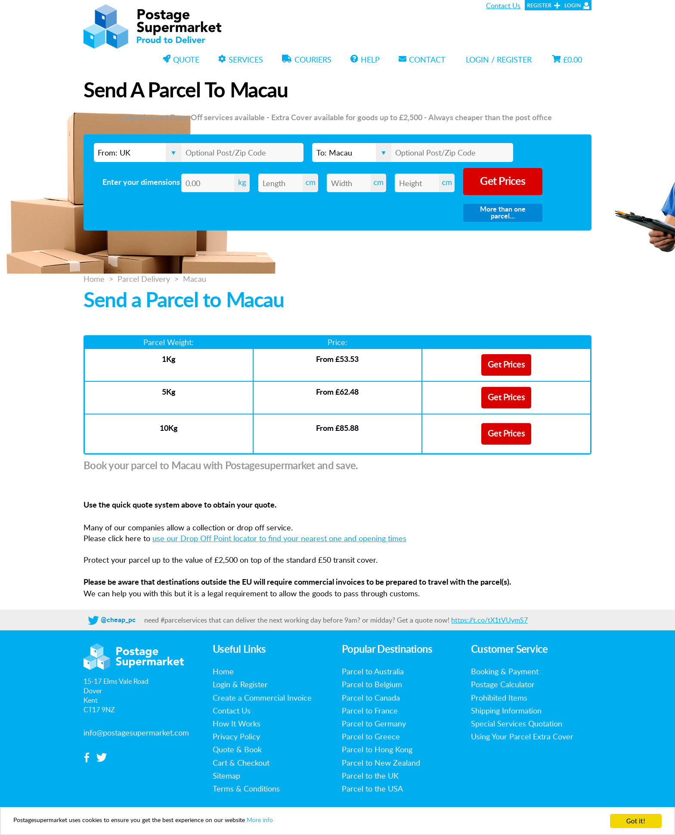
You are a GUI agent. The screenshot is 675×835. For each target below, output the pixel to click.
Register (539, 5)
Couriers (306, 59)
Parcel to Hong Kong (377, 749)
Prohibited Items (499, 697)
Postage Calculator (503, 684)
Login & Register (240, 684)
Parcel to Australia (373, 671)
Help (365, 59)
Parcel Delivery (144, 279)
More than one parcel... (503, 213)
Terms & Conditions (246, 788)
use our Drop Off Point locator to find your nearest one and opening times (279, 538)
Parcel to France (370, 710)
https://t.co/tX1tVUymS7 (489, 620)
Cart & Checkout (241, 762)
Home (94, 279)
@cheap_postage (126, 620)
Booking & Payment (505, 671)
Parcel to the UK (370, 775)
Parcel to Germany (374, 723)
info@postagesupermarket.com (136, 732)
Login (572, 5)
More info (309, 821)
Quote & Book (237, 749)
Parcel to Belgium (372, 684)
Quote (181, 59)
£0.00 (567, 59)
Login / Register (499, 59)
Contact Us (503, 5)
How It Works (236, 723)
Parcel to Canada (371, 697)
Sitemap (226, 775)
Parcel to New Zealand (381, 762)
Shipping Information (506, 710)
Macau (194, 279)
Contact (422, 59)
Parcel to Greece (371, 736)
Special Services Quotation (516, 723)
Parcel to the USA (372, 788)
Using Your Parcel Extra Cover (522, 736)
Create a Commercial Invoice (262, 697)
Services (240, 59)
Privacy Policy (236, 736)
